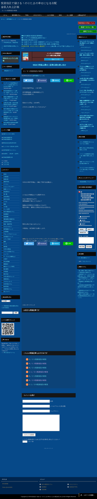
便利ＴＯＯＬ (88, 31)
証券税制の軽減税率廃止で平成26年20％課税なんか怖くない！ (86, 286)
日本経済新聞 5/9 (7, 137)
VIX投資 (6, 271)
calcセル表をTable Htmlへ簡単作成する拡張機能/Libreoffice (87, 117)
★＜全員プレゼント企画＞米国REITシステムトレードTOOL (40, 42)
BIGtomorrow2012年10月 (9, 143)
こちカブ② (6, 164)
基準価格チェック (38, 75)
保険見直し (7, 279)
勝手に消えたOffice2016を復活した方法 (87, 148)
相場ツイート (7, 189)
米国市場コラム (8, 289)
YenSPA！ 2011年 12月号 (10, 153)
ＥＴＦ (5, 244)
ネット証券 (70, 15)
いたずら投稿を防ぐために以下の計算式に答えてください (41, 439)
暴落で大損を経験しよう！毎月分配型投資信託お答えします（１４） (86, 295)
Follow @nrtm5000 (7, 487)
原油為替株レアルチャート (87, 181)
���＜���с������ (84, 221)
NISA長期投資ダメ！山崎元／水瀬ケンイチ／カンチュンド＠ (11, 92)
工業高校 (6, 176)
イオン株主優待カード (84, 258)
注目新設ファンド (8, 236)
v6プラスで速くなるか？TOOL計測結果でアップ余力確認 (87, 126)
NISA (60, 15)
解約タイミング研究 (9, 266)
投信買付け (7, 191)
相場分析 (6, 179)
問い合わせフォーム (9, 352)
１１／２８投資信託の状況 (38, 384)
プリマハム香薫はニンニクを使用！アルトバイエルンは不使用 (87, 68)
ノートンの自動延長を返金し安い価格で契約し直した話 (87, 155)
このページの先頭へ (88, 495)
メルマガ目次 (50, 15)
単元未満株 (7, 261)
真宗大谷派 (7, 199)
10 (84, 128)
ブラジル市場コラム (9, 251)
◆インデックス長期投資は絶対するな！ (34, 38)
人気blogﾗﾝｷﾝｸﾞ (82, 15)
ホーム (5, 15)
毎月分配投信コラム (9, 211)
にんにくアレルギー (9, 186)
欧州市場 (6, 286)
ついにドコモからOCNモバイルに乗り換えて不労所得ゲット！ (87, 169)
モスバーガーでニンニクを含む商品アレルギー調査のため (87, 43)
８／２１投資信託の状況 (37, 368)
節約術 (5, 246)
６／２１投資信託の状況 (37, 376)
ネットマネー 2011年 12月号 (10, 146)
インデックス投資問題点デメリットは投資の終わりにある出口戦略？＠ (11, 84)
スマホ (5, 201)
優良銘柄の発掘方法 (9, 219)
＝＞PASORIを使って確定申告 (10, 42)
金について (7, 291)
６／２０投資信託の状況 (37, 380)
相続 (5, 204)
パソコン (6, 184)
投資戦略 (6, 216)
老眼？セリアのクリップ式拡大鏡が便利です (87, 162)
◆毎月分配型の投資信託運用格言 (32, 36)
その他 (5, 206)
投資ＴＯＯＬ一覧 (87, 27)
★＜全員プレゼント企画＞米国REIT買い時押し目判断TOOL (40, 44)
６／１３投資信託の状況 (37, 363)
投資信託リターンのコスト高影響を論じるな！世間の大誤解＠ (11, 118)
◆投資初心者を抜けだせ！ (30, 40)
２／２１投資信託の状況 (37, 359)
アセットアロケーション (10, 234)
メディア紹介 (7, 239)
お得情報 (6, 231)
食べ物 (5, 194)
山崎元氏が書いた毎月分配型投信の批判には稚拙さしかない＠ (11, 104)
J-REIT (5, 259)
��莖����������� (85, 224)
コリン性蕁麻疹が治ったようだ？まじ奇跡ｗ (87, 142)
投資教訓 (6, 214)
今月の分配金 (7, 249)
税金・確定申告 (8, 224)
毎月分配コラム (16, 15)
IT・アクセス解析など (10, 256)
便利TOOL (6, 181)
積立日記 (6, 274)
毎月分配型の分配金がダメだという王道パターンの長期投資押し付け (11, 110)
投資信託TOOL (8, 221)
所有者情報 (5, 483)
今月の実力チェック (9, 276)
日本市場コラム (8, 284)
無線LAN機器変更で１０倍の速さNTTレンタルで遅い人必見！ (11, 98)
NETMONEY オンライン (9, 150)
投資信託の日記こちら (86, 23)
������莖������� (84, 217)
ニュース (6, 254)
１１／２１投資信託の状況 (38, 372)
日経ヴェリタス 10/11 (8, 134)
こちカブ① (6, 162)
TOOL (27, 15)
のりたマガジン (38, 15)
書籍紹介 (6, 264)
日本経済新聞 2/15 (8, 157)
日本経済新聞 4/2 (7, 139)
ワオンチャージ (86, 261)
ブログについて (8, 281)
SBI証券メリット (8, 70)
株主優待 (6, 269)
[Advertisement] (17, 27)
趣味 (5, 241)
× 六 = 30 (27, 441)
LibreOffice (6, 196)
